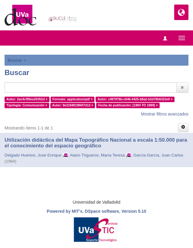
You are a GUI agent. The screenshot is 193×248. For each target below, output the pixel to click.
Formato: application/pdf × (72, 99)
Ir (182, 87)
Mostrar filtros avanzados (164, 114)
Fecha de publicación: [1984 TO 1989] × (128, 105)
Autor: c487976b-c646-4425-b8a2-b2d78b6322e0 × (135, 99)
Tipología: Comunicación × (26, 105)
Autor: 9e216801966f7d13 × (72, 105)
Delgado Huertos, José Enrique (33, 155)
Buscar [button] (17, 60)
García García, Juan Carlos (158, 155)
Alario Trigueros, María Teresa (97, 155)
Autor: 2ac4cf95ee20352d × (26, 99)
